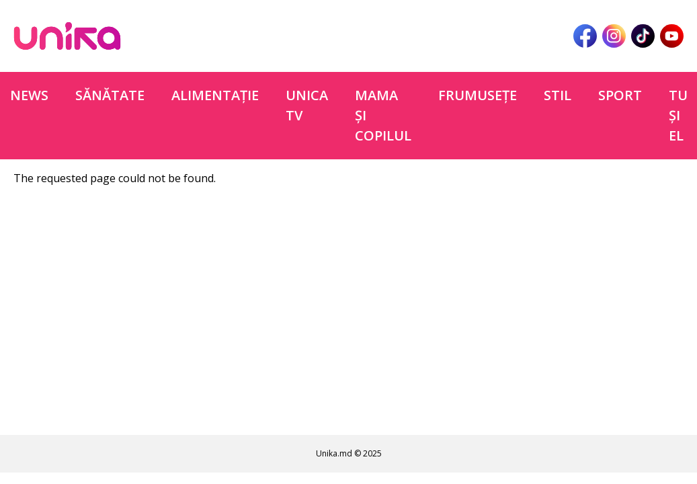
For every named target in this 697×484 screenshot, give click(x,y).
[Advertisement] (348, 314)
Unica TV (307, 105)
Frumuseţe (477, 95)
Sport (620, 95)
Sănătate (110, 95)
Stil (557, 95)
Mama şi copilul (383, 115)
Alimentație (215, 95)
